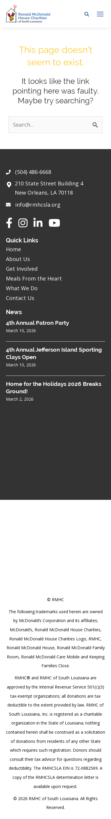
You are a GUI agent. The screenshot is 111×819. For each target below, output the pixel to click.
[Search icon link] (87, 14)
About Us (18, 258)
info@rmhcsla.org (37, 204)
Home (13, 249)
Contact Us (20, 297)
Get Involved (22, 268)
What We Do (22, 288)
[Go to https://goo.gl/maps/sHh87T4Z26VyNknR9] (55, 189)
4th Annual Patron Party (37, 322)
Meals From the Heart (34, 278)
